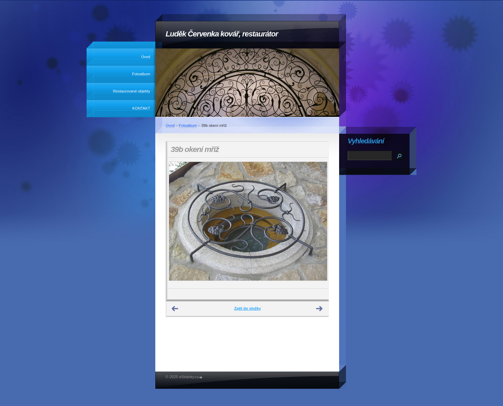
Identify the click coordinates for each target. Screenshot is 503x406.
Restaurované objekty (131, 91)
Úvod (145, 57)
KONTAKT (141, 108)
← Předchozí (175, 309)
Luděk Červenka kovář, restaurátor (222, 34)
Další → (319, 309)
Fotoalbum (141, 74)
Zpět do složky (247, 308)
